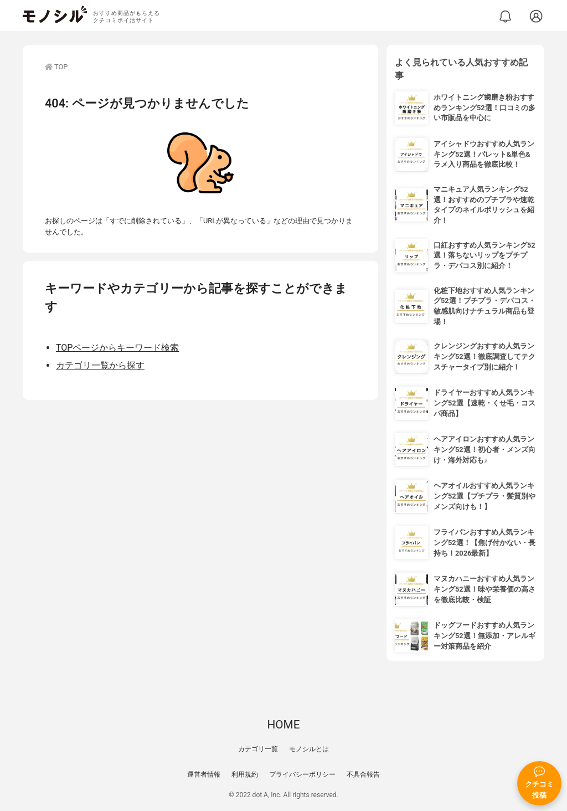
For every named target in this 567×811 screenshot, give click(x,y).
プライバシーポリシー (302, 774)
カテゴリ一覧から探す (100, 365)
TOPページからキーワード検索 (117, 347)
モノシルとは (309, 749)
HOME (283, 724)
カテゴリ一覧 (258, 749)
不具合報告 (363, 774)
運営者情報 (203, 774)
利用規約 (244, 774)
